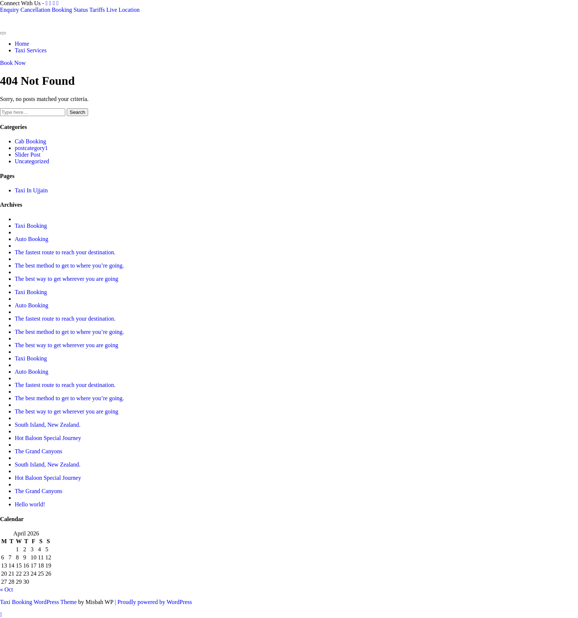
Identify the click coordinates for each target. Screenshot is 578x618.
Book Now (13, 63)
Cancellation (36, 10)
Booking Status (70, 10)
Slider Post (28, 154)
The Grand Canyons (38, 451)
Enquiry (9, 10)
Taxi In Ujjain (31, 190)
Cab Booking (30, 141)
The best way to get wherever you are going (66, 279)
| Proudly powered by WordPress (153, 602)
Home (22, 44)
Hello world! (30, 504)
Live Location (122, 10)
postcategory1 (31, 148)
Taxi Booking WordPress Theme (39, 602)
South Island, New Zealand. (47, 425)
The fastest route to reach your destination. (65, 252)
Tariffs (97, 10)
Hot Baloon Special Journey (48, 438)
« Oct (6, 589)
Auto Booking (31, 239)
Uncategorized (32, 161)
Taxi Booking (31, 226)
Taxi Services (30, 50)
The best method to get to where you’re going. (69, 265)
